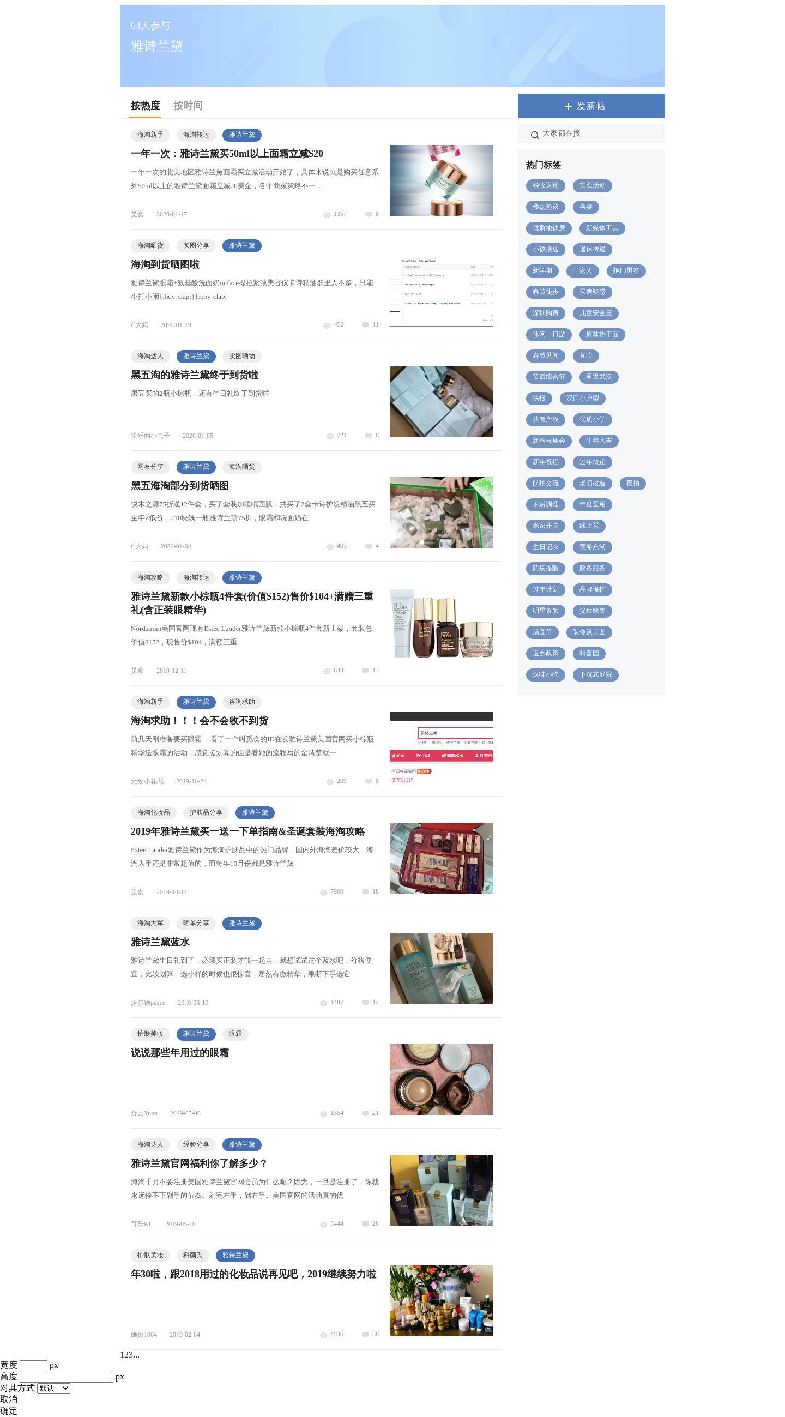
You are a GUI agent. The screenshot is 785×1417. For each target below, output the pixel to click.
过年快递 (592, 462)
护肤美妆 (150, 1034)
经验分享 (196, 1144)
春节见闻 (546, 355)
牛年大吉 (599, 440)
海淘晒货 (150, 245)
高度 (8, 1376)
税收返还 (546, 185)
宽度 (8, 1365)
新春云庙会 (549, 440)
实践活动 (592, 185)
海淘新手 (150, 134)
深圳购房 (546, 313)
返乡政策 (546, 653)
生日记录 (546, 547)
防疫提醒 (546, 568)
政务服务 (592, 568)
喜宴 (586, 206)
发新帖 (591, 106)
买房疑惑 (592, 292)
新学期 (542, 270)
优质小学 (592, 419)
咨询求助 (242, 702)
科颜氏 (193, 1255)
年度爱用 (592, 504)
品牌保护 (592, 589)
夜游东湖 (592, 547)
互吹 (586, 355)
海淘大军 (150, 923)
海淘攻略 (150, 577)
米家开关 (546, 525)
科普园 (589, 653)
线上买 (589, 525)
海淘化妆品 (153, 812)
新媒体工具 (602, 228)
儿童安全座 (595, 313)
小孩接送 (546, 249)
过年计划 (546, 589)
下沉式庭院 (595, 674)
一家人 (583, 270)
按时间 (188, 105)
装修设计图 (589, 632)
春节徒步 (546, 292)
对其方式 (17, 1387)
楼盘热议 (546, 206)
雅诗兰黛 (242, 134)
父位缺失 (592, 610)
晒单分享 (196, 923)
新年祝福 (546, 462)
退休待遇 (592, 249)
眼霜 (235, 1034)
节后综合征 (549, 377)
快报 (539, 398)
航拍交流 (546, 483)
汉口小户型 (582, 398)
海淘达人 (150, 356)
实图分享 (196, 245)
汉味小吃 (546, 674)
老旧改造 (592, 483)
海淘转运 (196, 134)
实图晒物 (242, 356)
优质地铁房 (549, 228)
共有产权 (546, 419)
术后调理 (546, 504)
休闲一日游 (549, 334)
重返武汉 (599, 377)
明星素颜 (546, 610)
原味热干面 (602, 334)
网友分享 (150, 467)
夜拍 (632, 483)
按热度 (145, 105)
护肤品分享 (206, 812)
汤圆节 (542, 632)
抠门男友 (626, 270)
